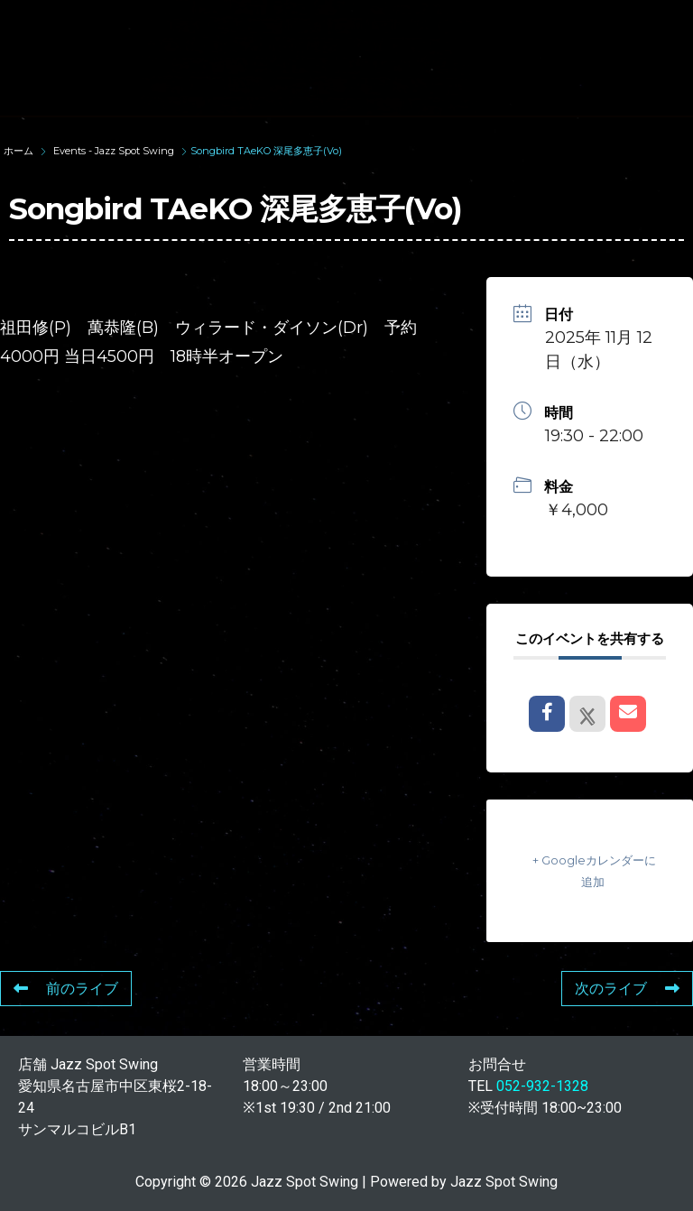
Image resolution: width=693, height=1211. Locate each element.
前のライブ (66, 988)
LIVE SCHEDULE (251, 57)
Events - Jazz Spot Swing (113, 150)
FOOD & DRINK (410, 57)
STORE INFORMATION (270, 89)
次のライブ (627, 988)
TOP (212, 24)
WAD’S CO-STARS (561, 24)
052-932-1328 (542, 1086)
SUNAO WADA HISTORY (363, 24)
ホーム (20, 150)
